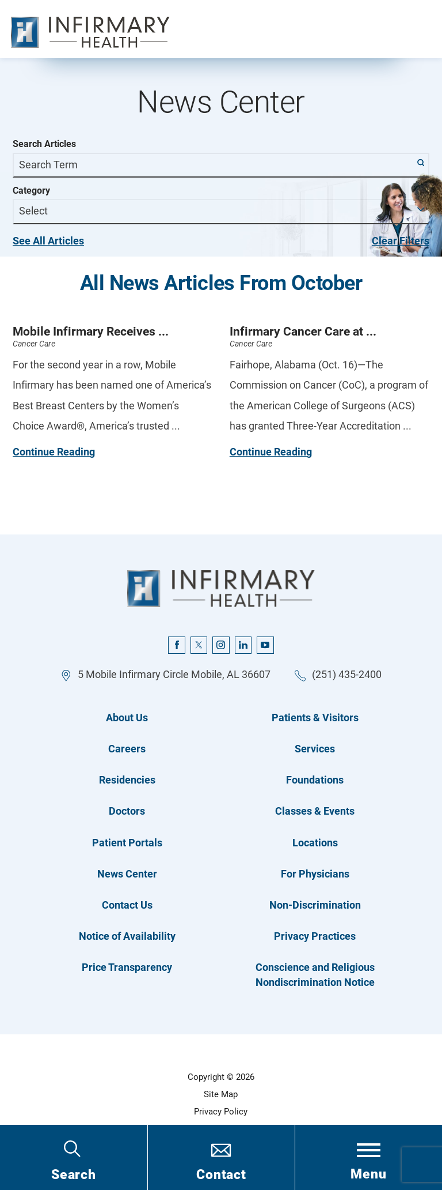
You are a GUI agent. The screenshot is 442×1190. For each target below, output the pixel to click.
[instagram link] (221, 645)
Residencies (127, 780)
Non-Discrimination (315, 905)
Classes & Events (315, 811)
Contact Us (127, 905)
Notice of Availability (127, 936)
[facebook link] (176, 645)
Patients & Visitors (315, 718)
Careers (127, 749)
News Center (127, 874)
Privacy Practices (315, 936)
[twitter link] (199, 645)
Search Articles (44, 144)
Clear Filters (400, 241)
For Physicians (315, 874)
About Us (127, 718)
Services (315, 749)
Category (31, 190)
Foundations (315, 780)
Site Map (221, 1094)
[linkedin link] (243, 645)
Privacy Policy (220, 1111)
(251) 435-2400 (347, 674)
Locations (315, 843)
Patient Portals (127, 843)
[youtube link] (265, 645)
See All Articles (48, 241)
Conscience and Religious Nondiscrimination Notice (315, 975)
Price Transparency (127, 967)
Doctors (127, 811)
